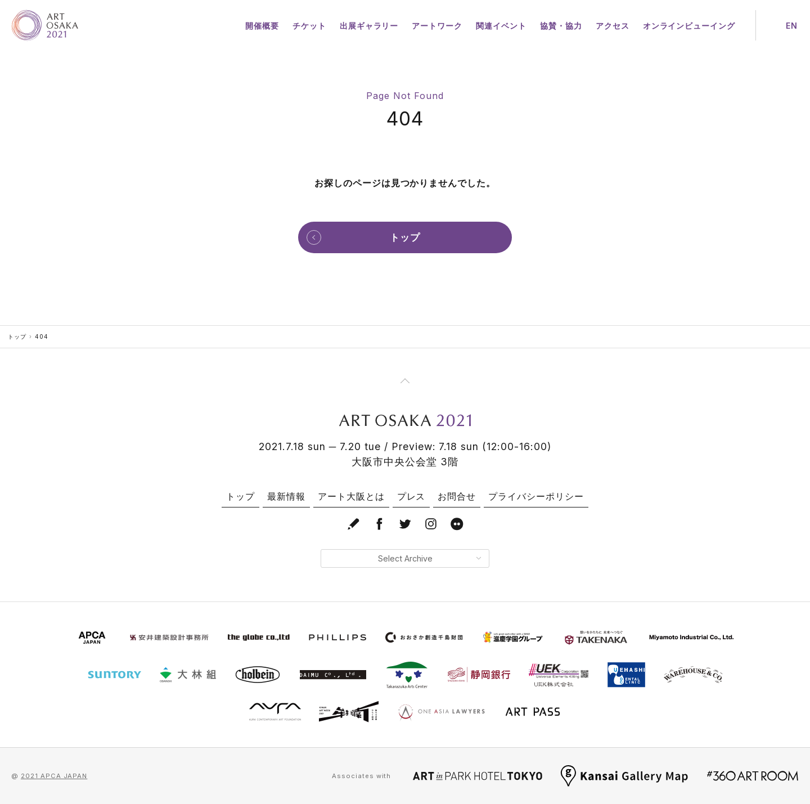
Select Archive (429, 558)
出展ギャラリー (369, 25)
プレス (411, 496)
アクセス (612, 25)
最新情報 (286, 496)
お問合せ (457, 496)
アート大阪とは (351, 496)
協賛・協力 (561, 25)
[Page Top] (405, 381)
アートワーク (437, 25)
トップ (17, 336)
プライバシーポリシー (536, 496)
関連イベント (501, 25)
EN (792, 25)
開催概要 (262, 25)
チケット (309, 25)
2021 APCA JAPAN (54, 776)
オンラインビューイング (689, 25)
